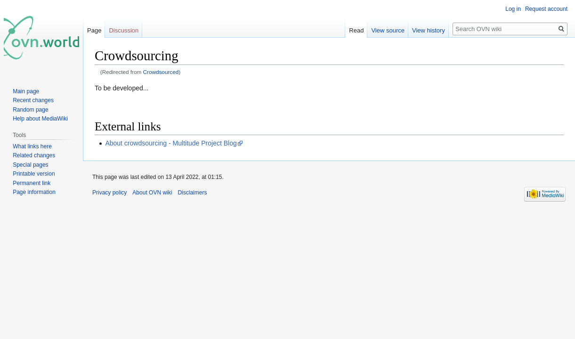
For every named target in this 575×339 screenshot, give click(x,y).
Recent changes (33, 100)
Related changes (34, 155)
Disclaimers (192, 192)
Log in (513, 9)
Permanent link (31, 183)
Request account (546, 9)
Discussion (123, 30)
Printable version (34, 173)
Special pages (30, 164)
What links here (32, 146)
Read (356, 30)
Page (94, 30)
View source (388, 30)
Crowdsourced (161, 72)
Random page (30, 109)
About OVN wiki (152, 192)
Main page (26, 91)
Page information (34, 192)
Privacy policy (109, 192)
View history (428, 30)
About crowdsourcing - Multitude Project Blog (170, 143)
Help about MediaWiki (40, 118)
